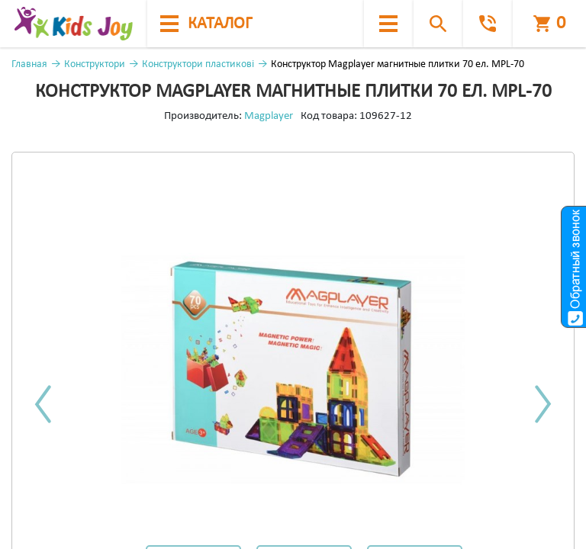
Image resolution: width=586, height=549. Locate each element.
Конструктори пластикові (198, 64)
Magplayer (268, 116)
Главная (29, 64)
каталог (206, 24)
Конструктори (94, 64)
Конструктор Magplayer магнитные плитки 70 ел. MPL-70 (397, 64)
